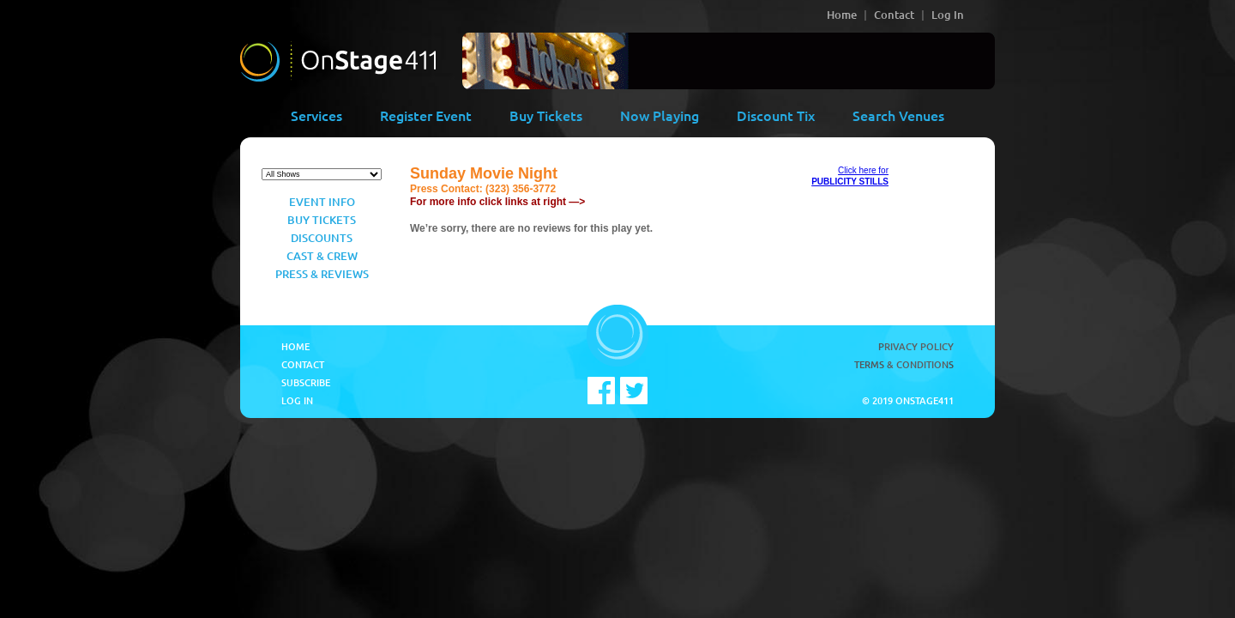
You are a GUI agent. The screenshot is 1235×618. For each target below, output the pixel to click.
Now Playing (659, 115)
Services (316, 115)
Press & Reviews (322, 274)
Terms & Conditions (904, 364)
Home (842, 14)
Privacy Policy (916, 346)
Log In (947, 14)
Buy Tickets (545, 115)
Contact (894, 14)
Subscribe (305, 382)
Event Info (322, 201)
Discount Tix (776, 115)
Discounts (321, 237)
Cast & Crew (322, 256)
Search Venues (898, 115)
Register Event (426, 115)
